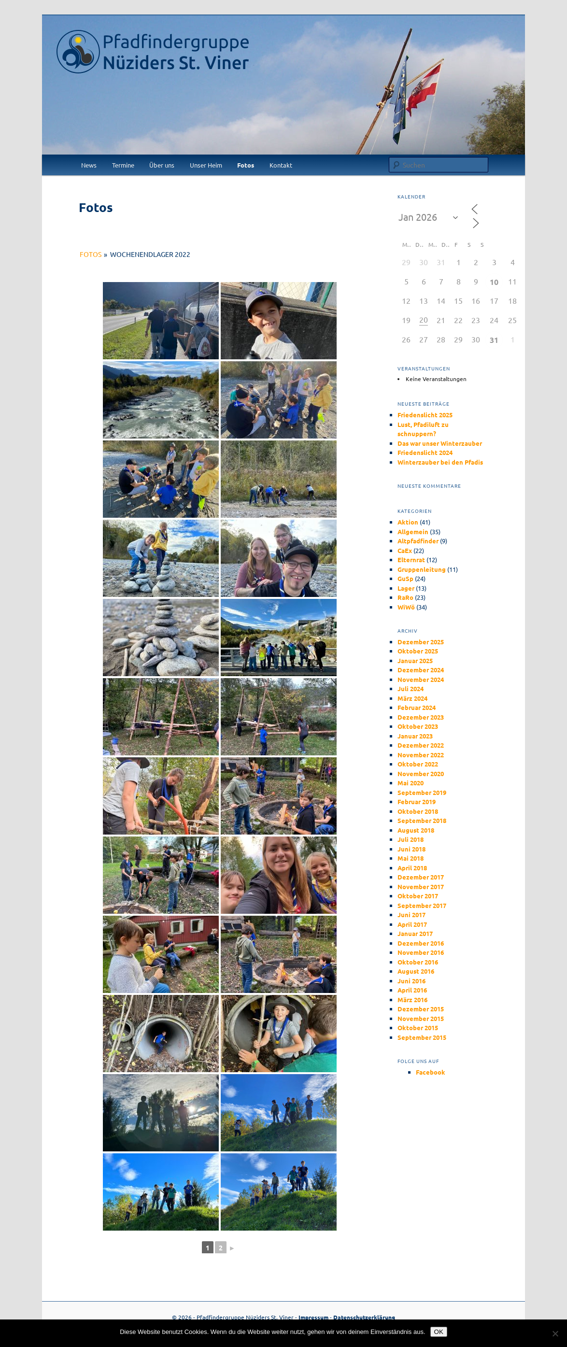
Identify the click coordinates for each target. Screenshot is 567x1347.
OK (438, 1331)
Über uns (161, 165)
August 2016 (415, 971)
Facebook (430, 1072)
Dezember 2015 (420, 1009)
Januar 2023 (415, 736)
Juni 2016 (411, 981)
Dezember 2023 (420, 717)
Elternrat (411, 559)
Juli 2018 (410, 839)
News (89, 165)
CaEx (404, 550)
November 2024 (420, 679)
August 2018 (415, 830)
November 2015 (420, 1018)
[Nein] (555, 1333)
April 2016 (412, 990)
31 (494, 340)
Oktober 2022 (417, 764)
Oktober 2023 (417, 726)
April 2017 (412, 924)
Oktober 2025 (417, 651)
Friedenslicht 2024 (425, 452)
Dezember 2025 (420, 642)
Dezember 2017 (420, 877)
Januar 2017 (415, 933)
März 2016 (412, 999)
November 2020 (420, 773)
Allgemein (412, 531)
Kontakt (280, 165)
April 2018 (412, 868)
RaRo (405, 597)
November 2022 (420, 755)
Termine (123, 165)
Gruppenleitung (421, 569)
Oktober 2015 (417, 1027)
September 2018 (421, 820)
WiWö (406, 607)
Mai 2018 (410, 858)
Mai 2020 (410, 783)
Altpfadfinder (418, 541)
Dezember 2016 (420, 943)
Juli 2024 (410, 688)
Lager (405, 588)
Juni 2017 (411, 914)
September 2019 (421, 792)
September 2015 (421, 1037)
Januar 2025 (415, 660)
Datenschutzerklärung (364, 1317)
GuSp (405, 578)
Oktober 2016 (417, 962)
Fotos (245, 165)
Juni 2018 (411, 849)
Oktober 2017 (417, 896)
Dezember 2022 (420, 745)
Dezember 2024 (420, 670)
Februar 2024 (416, 707)
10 (494, 282)
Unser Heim (206, 165)
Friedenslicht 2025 (425, 415)
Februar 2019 (416, 801)
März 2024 (412, 698)
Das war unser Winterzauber (439, 443)
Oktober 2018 (417, 811)
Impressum (313, 1317)
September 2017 (421, 905)
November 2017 (420, 886)
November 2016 (420, 952)
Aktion (407, 522)
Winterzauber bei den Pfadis (440, 462)
